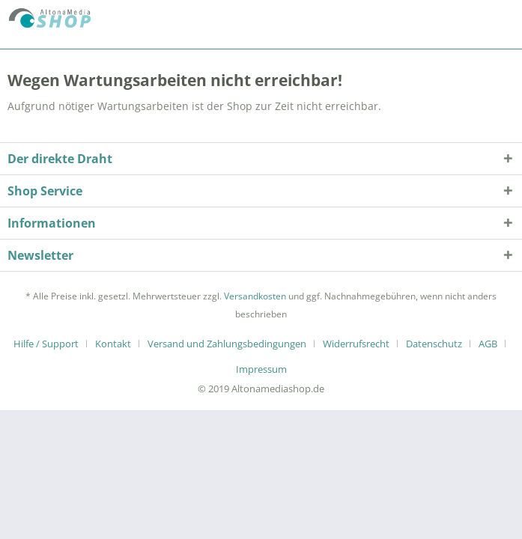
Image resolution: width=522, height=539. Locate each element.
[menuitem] (51, 343)
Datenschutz (434, 343)
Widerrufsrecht (356, 343)
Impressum (261, 369)
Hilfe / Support (46, 343)
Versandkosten (255, 296)
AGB (488, 343)
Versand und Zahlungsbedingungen (227, 343)
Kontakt (113, 343)
